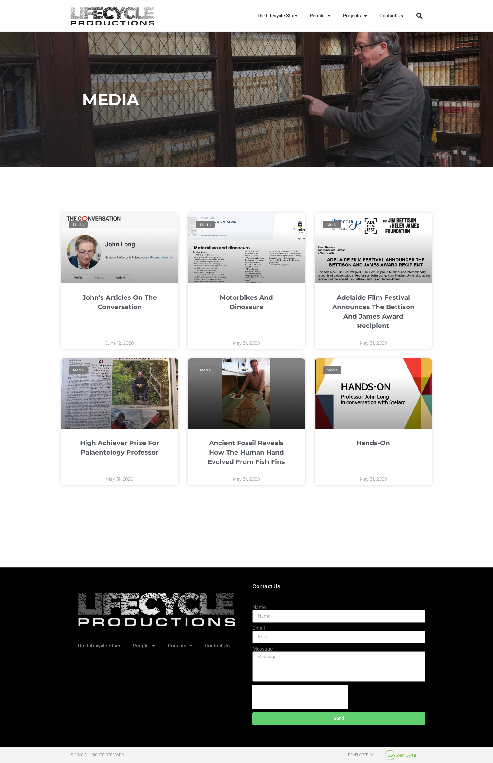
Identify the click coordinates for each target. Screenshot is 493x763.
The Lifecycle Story (277, 16)
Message (262, 648)
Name (259, 607)
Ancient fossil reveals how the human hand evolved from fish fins (246, 452)
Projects (355, 15)
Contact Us (391, 16)
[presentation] (300, 697)
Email (258, 628)
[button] (419, 15)
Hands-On (373, 443)
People (320, 15)
